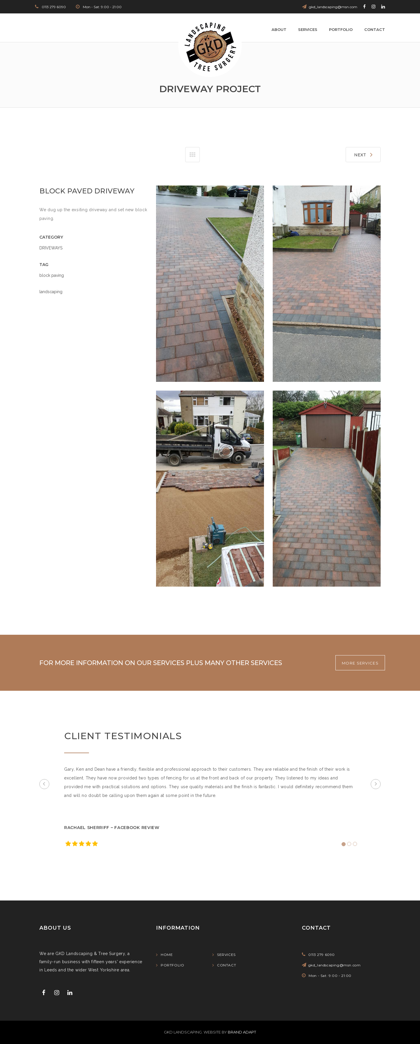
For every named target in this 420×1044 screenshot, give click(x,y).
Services (307, 29)
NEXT (363, 154)
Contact (374, 29)
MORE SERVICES (360, 663)
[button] (44, 784)
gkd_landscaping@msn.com (333, 7)
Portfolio (341, 29)
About (279, 29)
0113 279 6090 (53, 7)
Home (167, 954)
